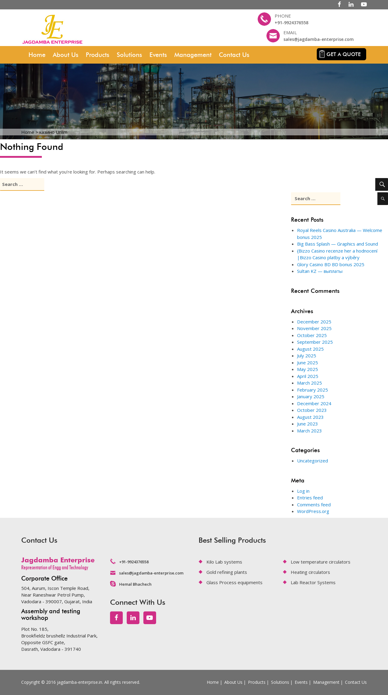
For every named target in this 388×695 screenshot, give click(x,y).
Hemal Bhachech (135, 584)
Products (97, 54)
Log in (303, 491)
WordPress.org (313, 511)
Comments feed (314, 504)
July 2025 (306, 355)
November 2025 (314, 328)
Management (193, 54)
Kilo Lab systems (224, 562)
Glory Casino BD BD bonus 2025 (330, 264)
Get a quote (343, 54)
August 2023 (310, 417)
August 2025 (310, 349)
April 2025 (307, 376)
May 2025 (307, 369)
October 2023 (312, 410)
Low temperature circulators (320, 562)
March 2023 (309, 431)
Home (36, 54)
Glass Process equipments (234, 582)
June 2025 (307, 362)
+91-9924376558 (291, 22)
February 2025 (312, 390)
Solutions (129, 54)
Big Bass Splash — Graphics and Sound (337, 244)
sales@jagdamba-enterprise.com (318, 39)
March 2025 (309, 383)
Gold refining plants (226, 572)
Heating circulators (310, 572)
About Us (66, 54)
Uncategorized (312, 461)
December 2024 (314, 403)
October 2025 (312, 335)
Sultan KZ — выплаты (320, 271)
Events (158, 54)
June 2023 (307, 424)
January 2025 (310, 396)
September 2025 (315, 342)
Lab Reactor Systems (313, 582)
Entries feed (310, 498)
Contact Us (234, 54)
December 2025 (314, 322)
